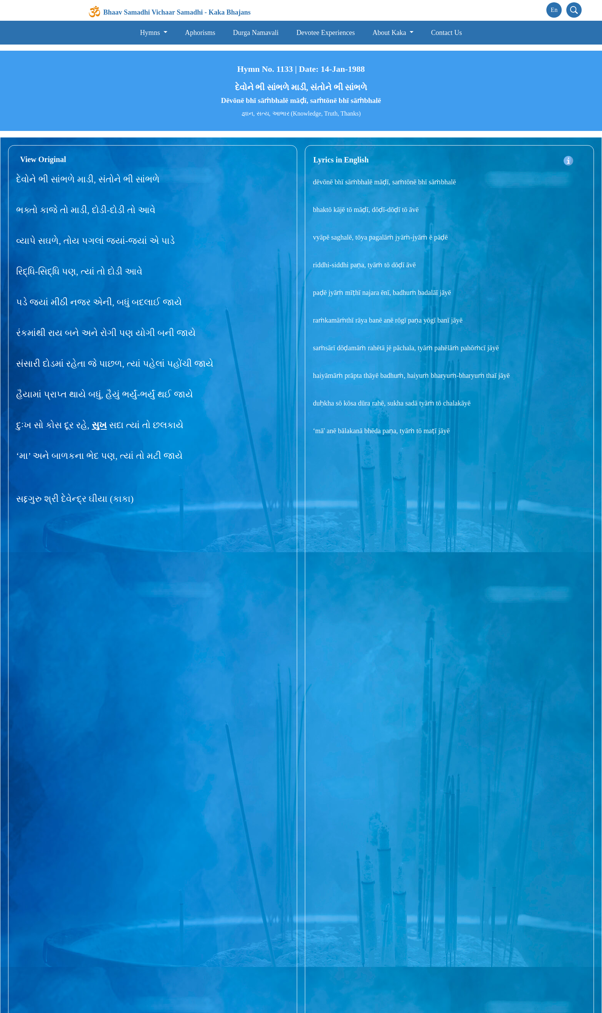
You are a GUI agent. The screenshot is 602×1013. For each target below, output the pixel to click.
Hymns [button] (151, 32)
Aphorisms (200, 32)
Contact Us (446, 32)
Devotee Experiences (325, 32)
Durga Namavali (256, 32)
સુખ (99, 425)
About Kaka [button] (390, 32)
